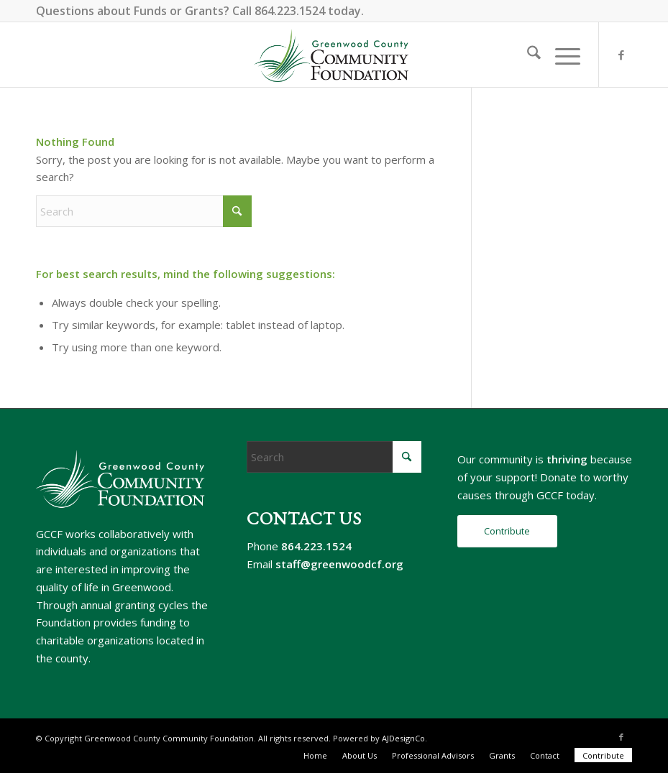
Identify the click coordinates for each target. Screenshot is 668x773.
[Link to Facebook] (621, 54)
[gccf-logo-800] (333, 54)
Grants (204, 11)
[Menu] (560, 54)
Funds (150, 11)
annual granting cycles (134, 605)
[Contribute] (507, 531)
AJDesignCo (403, 738)
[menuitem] (527, 54)
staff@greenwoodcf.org (339, 564)
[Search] (527, 54)
